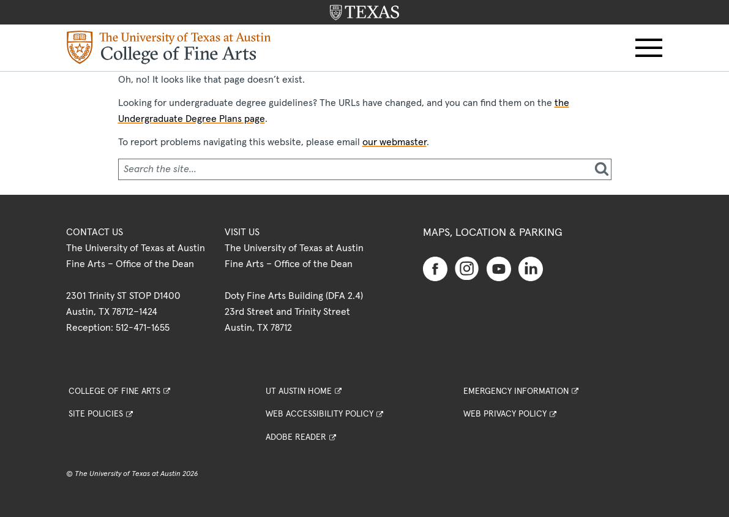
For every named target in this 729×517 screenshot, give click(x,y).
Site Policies (96, 414)
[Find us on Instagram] (467, 268)
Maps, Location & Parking (493, 232)
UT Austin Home (299, 391)
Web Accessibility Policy (319, 414)
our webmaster (394, 142)
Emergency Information (516, 391)
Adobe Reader (296, 437)
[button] (649, 47)
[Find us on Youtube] (499, 268)
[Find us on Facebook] (435, 268)
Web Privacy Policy (505, 414)
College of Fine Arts (114, 391)
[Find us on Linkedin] (530, 268)
